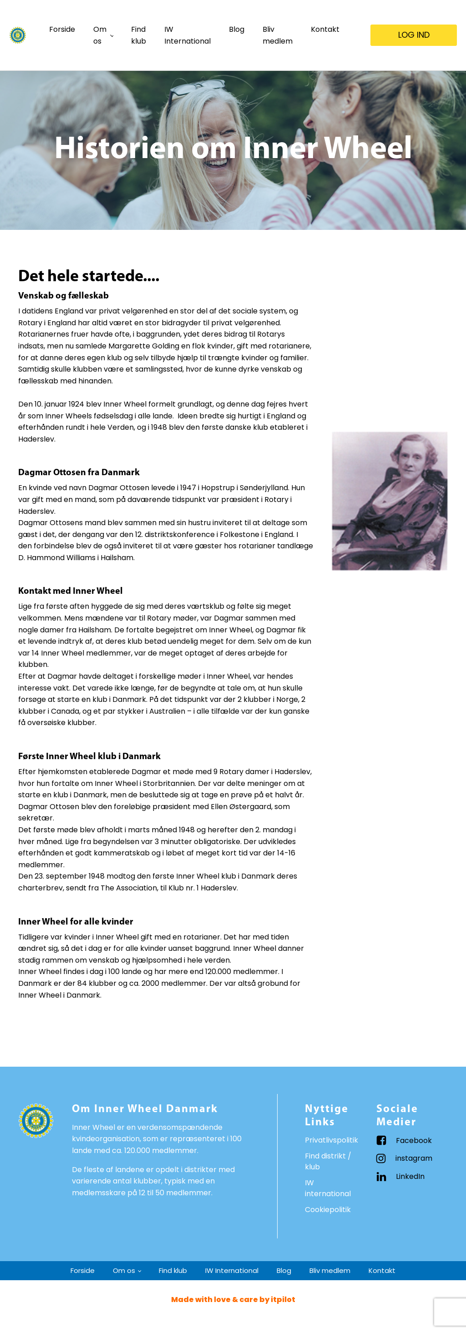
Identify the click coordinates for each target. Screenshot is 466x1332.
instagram (413, 1158)
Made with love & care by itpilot (233, 1299)
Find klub (138, 35)
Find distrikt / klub (328, 1161)
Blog (236, 29)
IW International (187, 35)
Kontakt (325, 29)
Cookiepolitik (328, 1209)
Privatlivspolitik (331, 1140)
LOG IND (414, 34)
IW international (328, 1188)
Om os (99, 35)
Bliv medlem (278, 35)
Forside (62, 29)
